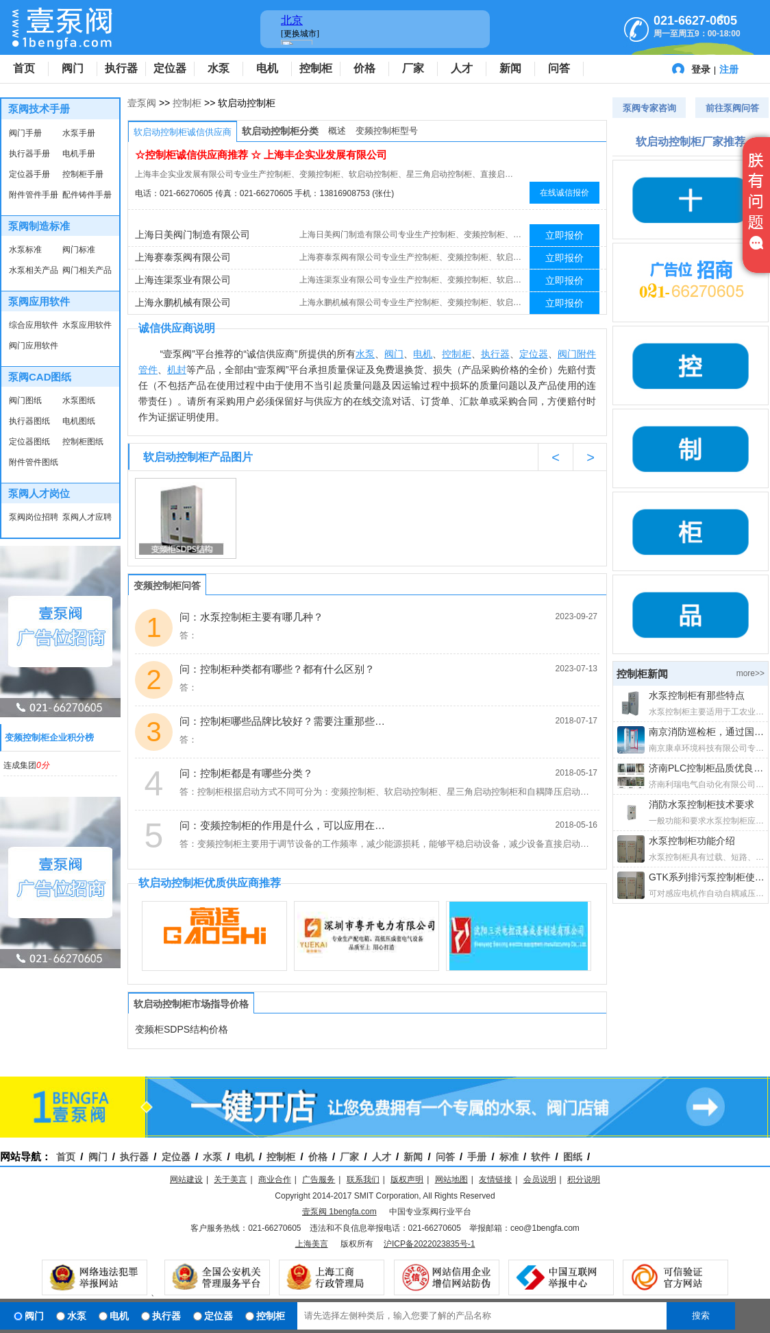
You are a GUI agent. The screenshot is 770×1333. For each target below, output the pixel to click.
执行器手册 (29, 153)
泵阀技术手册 (39, 109)
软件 (540, 1156)
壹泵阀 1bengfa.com (339, 1211)
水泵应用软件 (87, 325)
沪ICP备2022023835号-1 (429, 1244)
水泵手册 (78, 133)
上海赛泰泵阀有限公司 (183, 257)
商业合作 (274, 1179)
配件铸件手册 (87, 195)
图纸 (572, 1156)
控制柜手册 (82, 174)
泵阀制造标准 (39, 226)
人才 (462, 68)
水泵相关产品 (33, 270)
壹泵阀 (141, 102)
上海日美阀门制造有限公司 (192, 234)
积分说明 (583, 1179)
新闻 (510, 68)
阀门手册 (25, 133)
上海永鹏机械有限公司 (183, 302)
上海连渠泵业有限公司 (183, 279)
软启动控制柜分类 (280, 130)
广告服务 (318, 1179)
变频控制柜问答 (167, 585)
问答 (559, 68)
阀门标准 (78, 249)
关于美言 (230, 1179)
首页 (24, 68)
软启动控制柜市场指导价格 (191, 1003)
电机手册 (78, 153)
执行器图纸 (29, 421)
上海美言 (311, 1244)
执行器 (121, 68)
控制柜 (315, 68)
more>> (750, 673)
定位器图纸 (29, 441)
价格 (364, 68)
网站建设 (186, 1179)
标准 (509, 1156)
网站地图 (451, 1179)
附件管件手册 (33, 195)
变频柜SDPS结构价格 (181, 1029)
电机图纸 (78, 421)
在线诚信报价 (564, 192)
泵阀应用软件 (39, 301)
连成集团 (26, 765)
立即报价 (564, 235)
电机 (267, 68)
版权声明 (406, 1179)
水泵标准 (25, 249)
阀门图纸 (25, 400)
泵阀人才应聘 (87, 517)
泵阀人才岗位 (39, 493)
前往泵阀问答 (732, 108)
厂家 (413, 68)
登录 (700, 69)
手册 (476, 1156)
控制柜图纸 (82, 441)
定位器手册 (29, 174)
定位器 (169, 68)
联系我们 (363, 1179)
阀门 (73, 68)
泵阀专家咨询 (649, 108)
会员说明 (539, 1179)
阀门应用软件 (33, 345)
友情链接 (495, 1179)
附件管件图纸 (33, 462)
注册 (728, 69)
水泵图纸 (78, 400)
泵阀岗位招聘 (33, 517)
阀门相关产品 (87, 270)
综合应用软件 (33, 325)
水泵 (218, 68)
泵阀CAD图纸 (40, 377)
